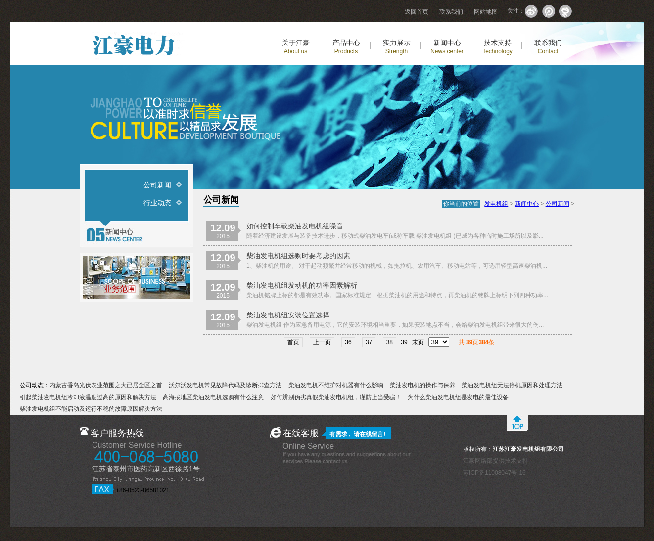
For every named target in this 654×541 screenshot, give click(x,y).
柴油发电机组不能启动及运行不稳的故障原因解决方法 (91, 409)
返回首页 (416, 11)
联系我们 (451, 11)
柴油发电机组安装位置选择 (287, 315)
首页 (293, 342)
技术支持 (497, 47)
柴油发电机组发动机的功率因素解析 (301, 285)
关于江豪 (296, 47)
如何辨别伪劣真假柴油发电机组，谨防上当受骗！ (336, 397)
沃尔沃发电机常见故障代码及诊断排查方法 (225, 385)
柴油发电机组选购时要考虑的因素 (298, 256)
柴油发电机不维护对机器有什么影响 (335, 385)
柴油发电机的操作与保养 (422, 385)
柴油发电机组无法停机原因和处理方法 (512, 385)
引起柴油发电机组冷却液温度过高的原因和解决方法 (88, 397)
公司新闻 (157, 185)
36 (348, 342)
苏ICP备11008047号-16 (494, 472)
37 (369, 342)
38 (389, 342)
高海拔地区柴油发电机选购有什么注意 (213, 397)
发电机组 (496, 203)
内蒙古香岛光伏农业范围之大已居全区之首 (105, 385)
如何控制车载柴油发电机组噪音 (294, 226)
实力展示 (397, 47)
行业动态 (157, 203)
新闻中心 (447, 47)
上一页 (322, 342)
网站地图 (486, 11)
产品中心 (346, 47)
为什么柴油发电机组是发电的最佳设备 (458, 397)
